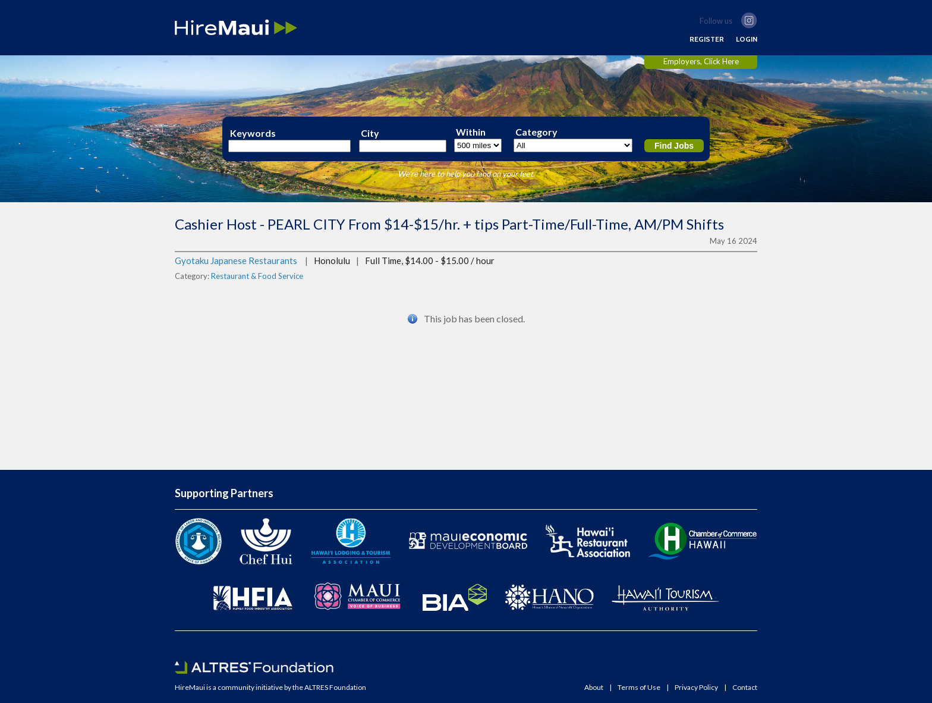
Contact (744, 687)
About (593, 687)
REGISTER (706, 39)
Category (536, 132)
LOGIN (746, 39)
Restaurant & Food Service (257, 276)
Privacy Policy (696, 687)
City (370, 133)
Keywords (253, 133)
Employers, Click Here (701, 61)
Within (471, 132)
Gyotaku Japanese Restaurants (236, 260)
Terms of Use (639, 687)
